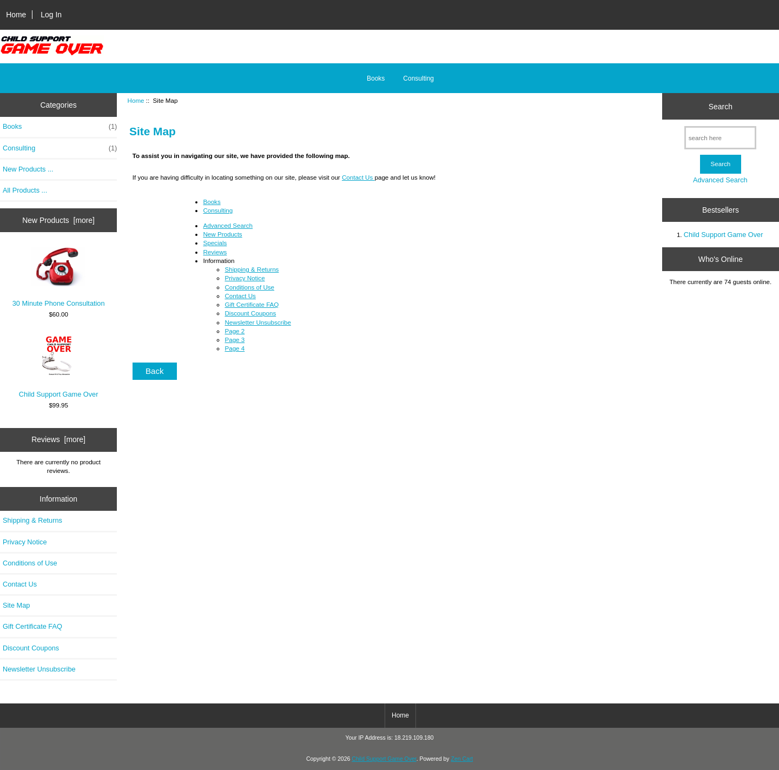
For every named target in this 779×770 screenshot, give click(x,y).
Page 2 (235, 330)
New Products (222, 234)
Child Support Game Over (58, 365)
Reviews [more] (58, 439)
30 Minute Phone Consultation (58, 277)
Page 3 (235, 339)
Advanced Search (228, 225)
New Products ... (28, 169)
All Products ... (25, 190)
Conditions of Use (30, 563)
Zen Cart (462, 759)
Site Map (16, 605)
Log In (51, 14)
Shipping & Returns (32, 520)
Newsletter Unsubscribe (39, 669)
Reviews (215, 251)
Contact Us (20, 584)
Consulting (418, 78)
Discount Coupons (31, 648)
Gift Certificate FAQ (32, 626)
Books (376, 78)
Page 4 (235, 348)
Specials (215, 242)
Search (720, 106)
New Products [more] (58, 220)
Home (16, 14)
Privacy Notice (25, 542)
